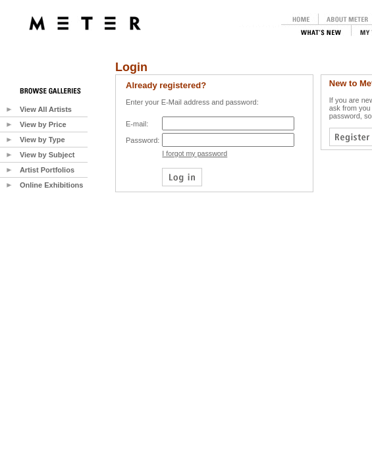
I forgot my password (194, 153)
